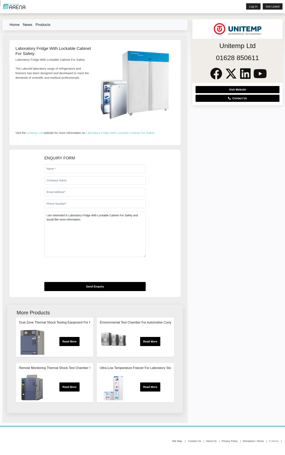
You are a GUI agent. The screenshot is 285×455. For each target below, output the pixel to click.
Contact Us (237, 98)
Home (15, 25)
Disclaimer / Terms (253, 441)
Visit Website (237, 89)
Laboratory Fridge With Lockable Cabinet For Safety (120, 132)
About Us (211, 441)
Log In (253, 6)
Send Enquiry (95, 286)
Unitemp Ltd (35, 132)
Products (42, 25)
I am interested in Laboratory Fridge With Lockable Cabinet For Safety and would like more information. (95, 234)
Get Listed (272, 6)
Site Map (177, 441)
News (27, 25)
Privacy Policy (230, 441)
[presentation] (74, 271)
